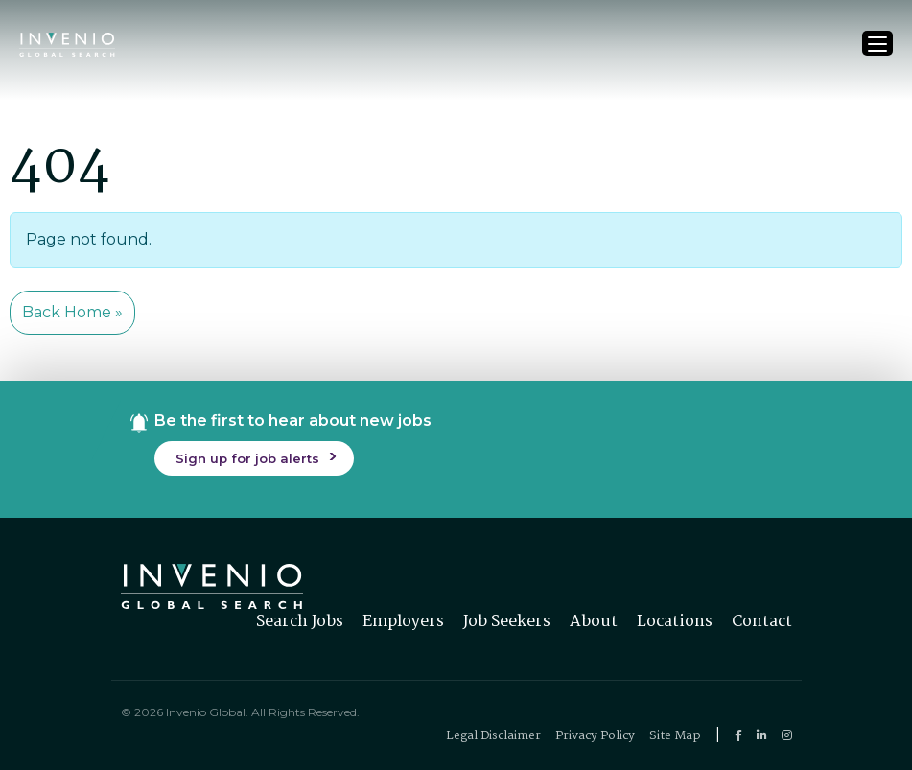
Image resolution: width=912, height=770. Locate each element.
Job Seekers (506, 622)
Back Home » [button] (72, 312)
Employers (403, 622)
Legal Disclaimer (493, 736)
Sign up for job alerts (247, 458)
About (594, 622)
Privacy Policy (595, 736)
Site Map (675, 736)
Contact (762, 622)
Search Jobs (299, 622)
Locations (675, 622)
